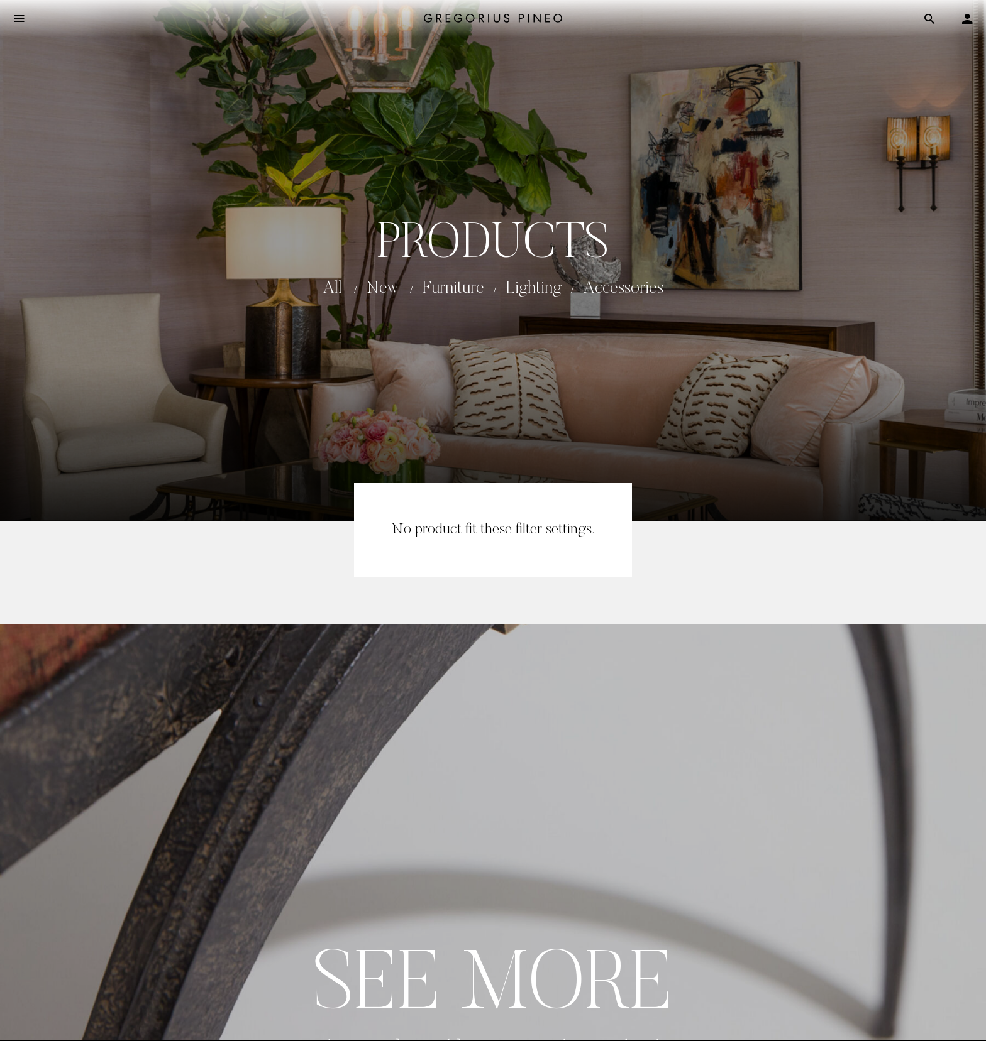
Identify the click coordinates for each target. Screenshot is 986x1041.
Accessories (623, 288)
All (332, 288)
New (382, 288)
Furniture (453, 288)
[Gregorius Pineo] (493, 19)
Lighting (534, 288)
